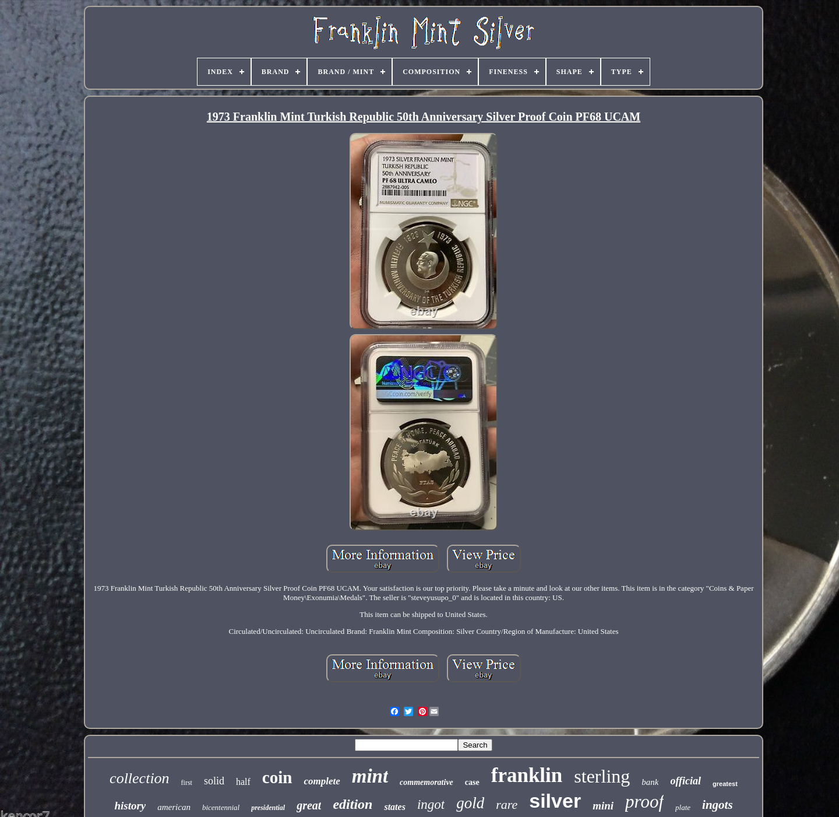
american (174, 807)
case (472, 782)
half (243, 782)
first (186, 783)
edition (352, 804)
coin (277, 777)
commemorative (426, 782)
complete (322, 781)
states (394, 807)
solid (214, 781)
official (685, 781)
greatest (725, 783)
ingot (431, 804)
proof (644, 801)
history (130, 806)
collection (140, 778)
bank (649, 782)
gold (470, 803)
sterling (602, 776)
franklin (527, 775)
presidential (268, 808)
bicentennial (220, 807)
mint (370, 776)
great (309, 805)
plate (682, 807)
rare (506, 804)
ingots (717, 805)
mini (603, 806)
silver (555, 801)
